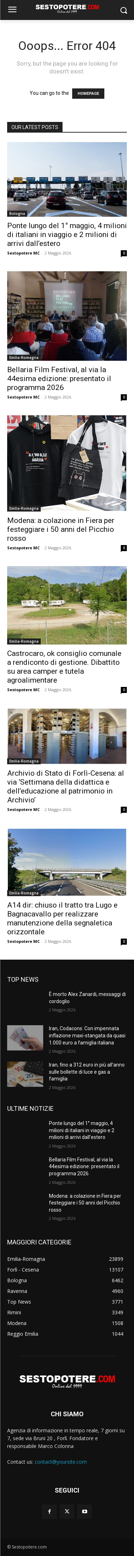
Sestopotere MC (23, 253)
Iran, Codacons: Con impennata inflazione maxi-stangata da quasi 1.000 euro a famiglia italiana (87, 1035)
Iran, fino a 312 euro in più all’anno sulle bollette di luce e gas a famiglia (87, 1072)
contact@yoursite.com (61, 1461)
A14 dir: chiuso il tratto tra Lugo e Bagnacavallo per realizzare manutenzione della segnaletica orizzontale (62, 918)
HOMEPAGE (88, 93)
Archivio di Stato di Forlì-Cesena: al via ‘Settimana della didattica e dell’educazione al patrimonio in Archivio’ (65, 786)
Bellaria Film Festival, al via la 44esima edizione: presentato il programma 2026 (59, 378)
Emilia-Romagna (24, 357)
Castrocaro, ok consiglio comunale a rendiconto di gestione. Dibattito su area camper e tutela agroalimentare (64, 666)
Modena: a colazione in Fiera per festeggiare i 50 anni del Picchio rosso (60, 529)
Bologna (17, 213)
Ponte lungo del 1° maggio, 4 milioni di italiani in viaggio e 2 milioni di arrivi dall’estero (67, 234)
